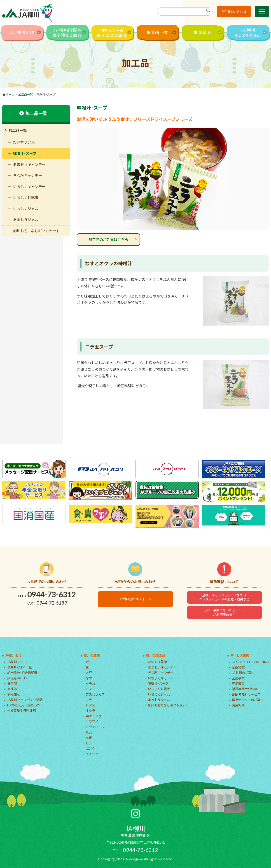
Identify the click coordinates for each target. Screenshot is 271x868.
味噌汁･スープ (24, 153)
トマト (90, 689)
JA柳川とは (13, 655)
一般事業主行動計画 (21, 711)
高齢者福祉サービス (246, 694)
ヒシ (89, 743)
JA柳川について (18, 662)
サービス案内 (239, 655)
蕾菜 (89, 732)
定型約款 (238, 667)
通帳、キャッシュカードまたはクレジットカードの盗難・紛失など (224, 597)
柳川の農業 (92, 655)
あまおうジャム (25, 220)
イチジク (92, 754)
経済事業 (238, 683)
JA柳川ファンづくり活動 (24, 700)
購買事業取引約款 (244, 689)
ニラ (89, 700)
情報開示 (13, 694)
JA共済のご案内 (243, 673)
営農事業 (238, 678)
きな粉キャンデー (27, 175)
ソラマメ (92, 721)
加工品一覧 (25, 94)
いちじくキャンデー (29, 186)
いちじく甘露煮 (25, 197)
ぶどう (90, 749)
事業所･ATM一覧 (19, 667)
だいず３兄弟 (24, 142)
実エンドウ (93, 716)
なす (89, 678)
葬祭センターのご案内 (248, 700)
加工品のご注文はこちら (108, 239)
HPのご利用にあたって (23, 705)
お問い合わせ (236, 11)
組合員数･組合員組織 (22, 673)
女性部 (12, 689)
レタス (90, 705)
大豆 (89, 673)
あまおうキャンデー (29, 164)
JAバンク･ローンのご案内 (250, 662)
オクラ (90, 711)
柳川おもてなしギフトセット (36, 231)
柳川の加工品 (155, 655)
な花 (89, 738)
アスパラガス (95, 694)
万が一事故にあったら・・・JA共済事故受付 (224, 612)
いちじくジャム (25, 208)
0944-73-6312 (51, 594)
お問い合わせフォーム (135, 599)
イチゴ (90, 683)
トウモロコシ (95, 727)
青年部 (12, 683)
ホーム (10, 94)
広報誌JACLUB (17, 678)
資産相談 (238, 705)
